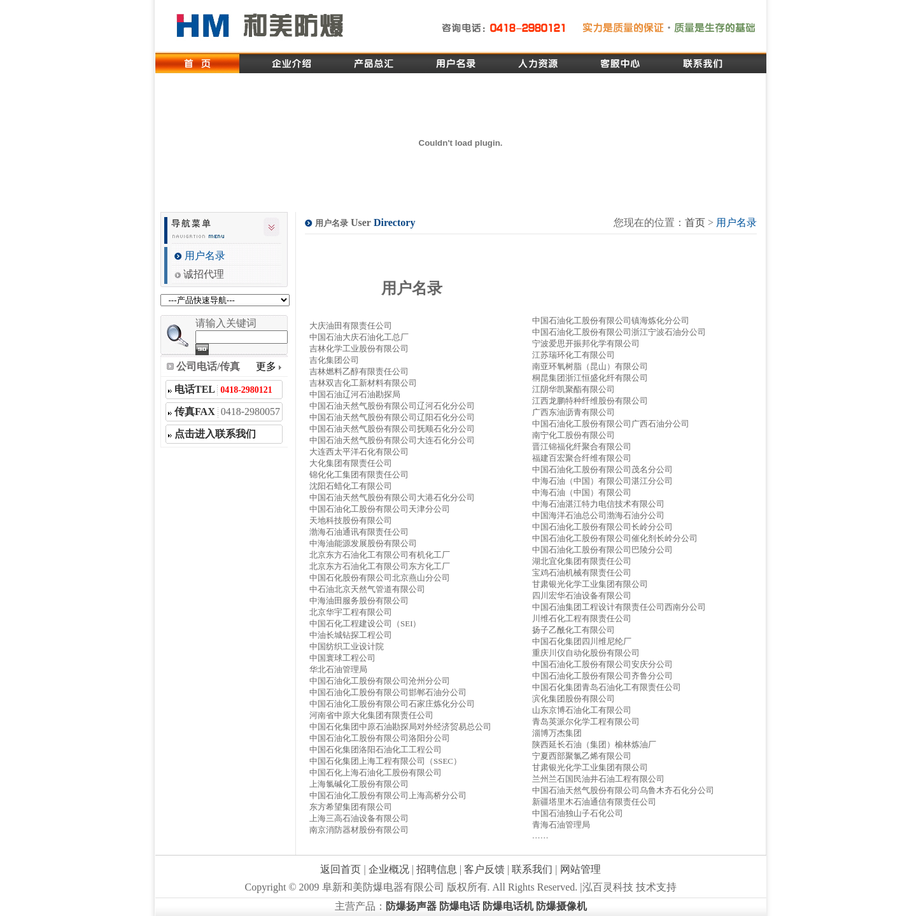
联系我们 (532, 869)
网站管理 (580, 869)
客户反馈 (484, 869)
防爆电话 (459, 906)
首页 (695, 222)
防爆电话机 (507, 906)
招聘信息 (436, 869)
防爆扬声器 (411, 906)
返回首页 (340, 869)
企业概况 (389, 869)
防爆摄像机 (561, 906)
